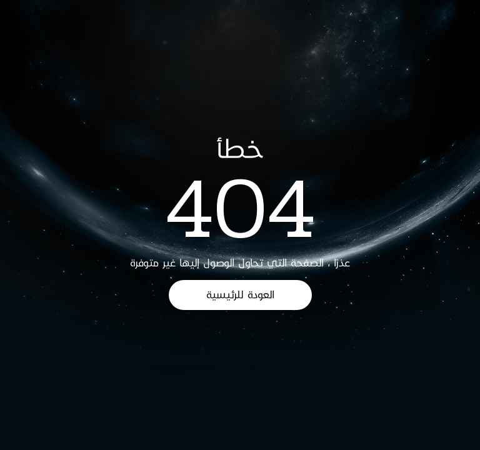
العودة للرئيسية (240, 294)
